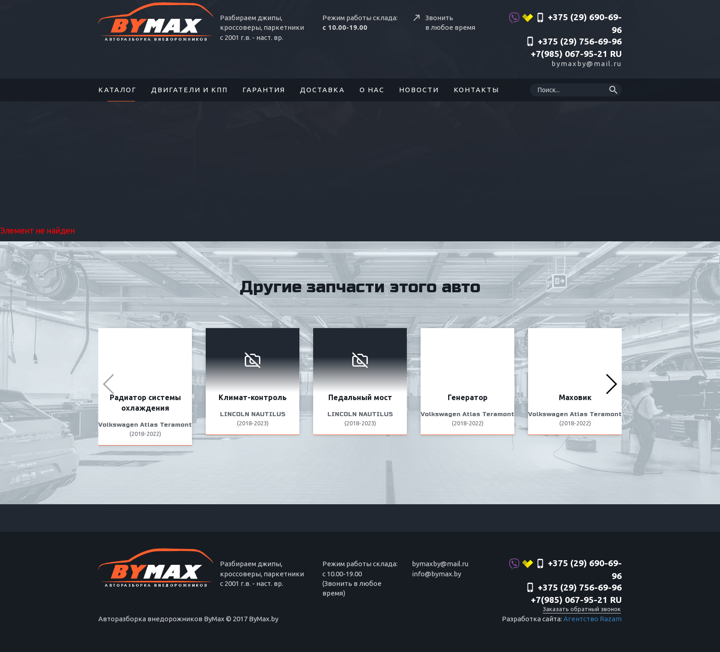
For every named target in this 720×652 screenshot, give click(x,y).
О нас (372, 90)
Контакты (476, 90)
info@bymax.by (436, 574)
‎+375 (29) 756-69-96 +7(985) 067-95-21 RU (573, 47)
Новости (419, 90)
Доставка (322, 90)
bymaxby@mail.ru (586, 63)
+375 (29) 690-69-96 (565, 23)
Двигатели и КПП (189, 90)
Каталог (117, 90)
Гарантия (263, 90)
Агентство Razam (592, 619)
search (613, 89)
